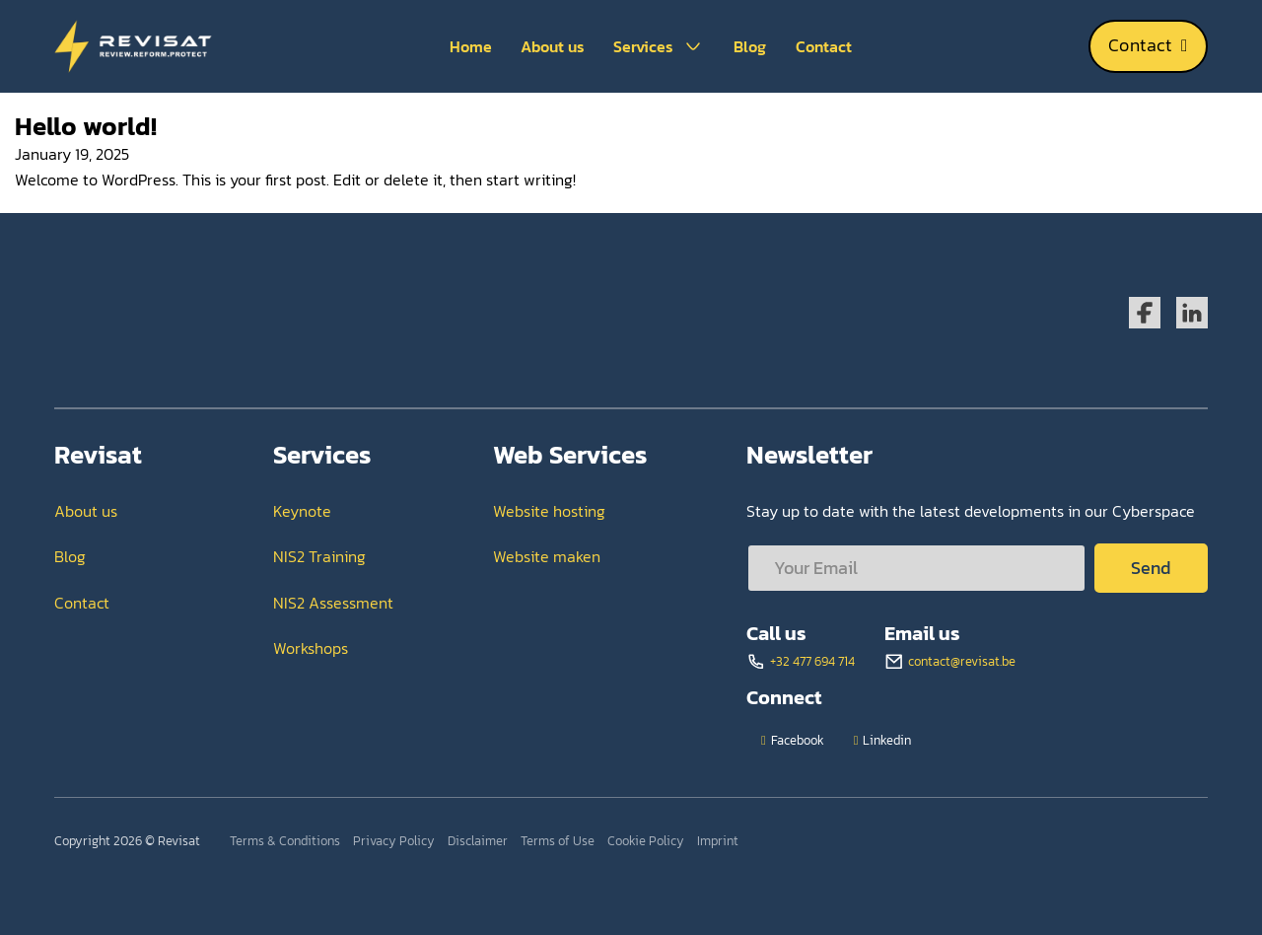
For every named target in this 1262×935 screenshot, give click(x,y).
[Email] (916, 568)
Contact (824, 46)
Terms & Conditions (285, 840)
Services (643, 46)
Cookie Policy (645, 840)
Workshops (310, 648)
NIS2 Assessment (333, 602)
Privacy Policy (394, 840)
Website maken (546, 556)
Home (471, 46)
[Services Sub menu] (693, 46)
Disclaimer (478, 840)
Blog (750, 46)
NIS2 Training (319, 556)
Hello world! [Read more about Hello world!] (86, 126)
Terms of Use (558, 840)
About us (553, 46)
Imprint (717, 840)
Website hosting (549, 511)
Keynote (302, 511)
